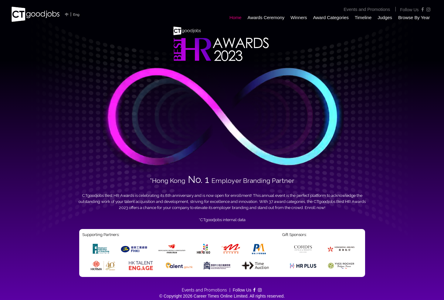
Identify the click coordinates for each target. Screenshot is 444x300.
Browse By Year (414, 17)
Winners (298, 17)
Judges (385, 17)
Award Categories (330, 17)
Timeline (363, 17)
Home (235, 17)
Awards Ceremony (266, 17)
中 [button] (67, 14)
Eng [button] (76, 14)
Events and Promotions (367, 9)
